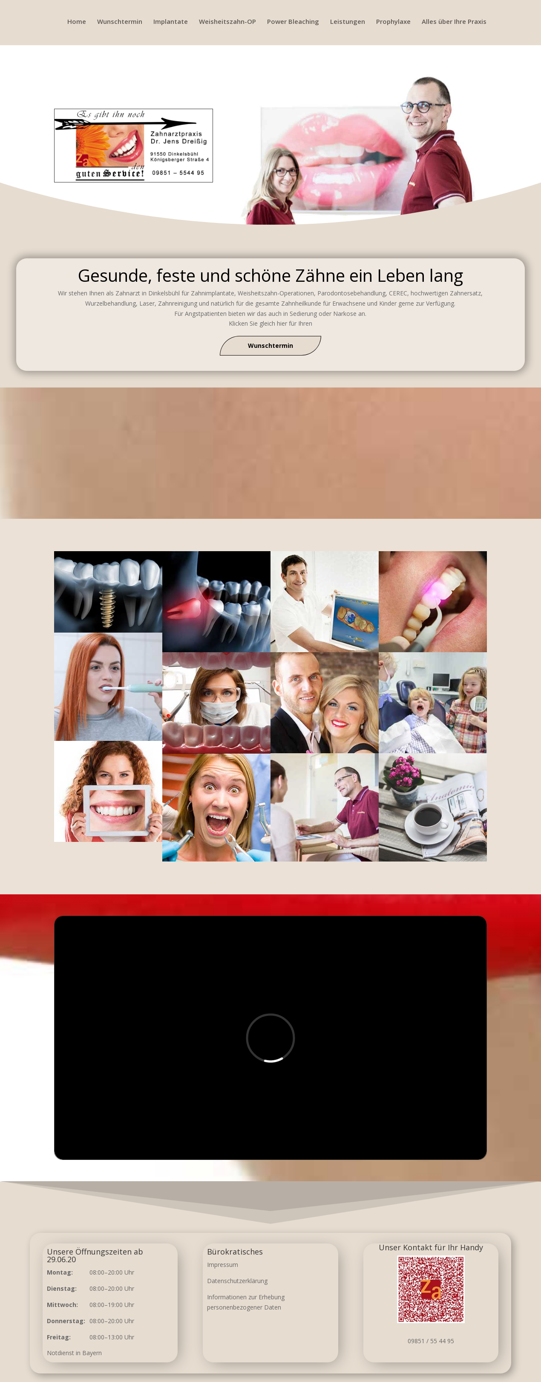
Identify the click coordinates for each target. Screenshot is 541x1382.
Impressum (222, 1265)
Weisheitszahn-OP (227, 22)
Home (76, 22)
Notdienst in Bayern (74, 1353)
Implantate (170, 22)
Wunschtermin (119, 22)
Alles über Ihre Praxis (454, 22)
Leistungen (347, 22)
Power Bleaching (293, 22)
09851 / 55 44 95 (431, 1341)
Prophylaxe (393, 22)
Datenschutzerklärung (237, 1281)
